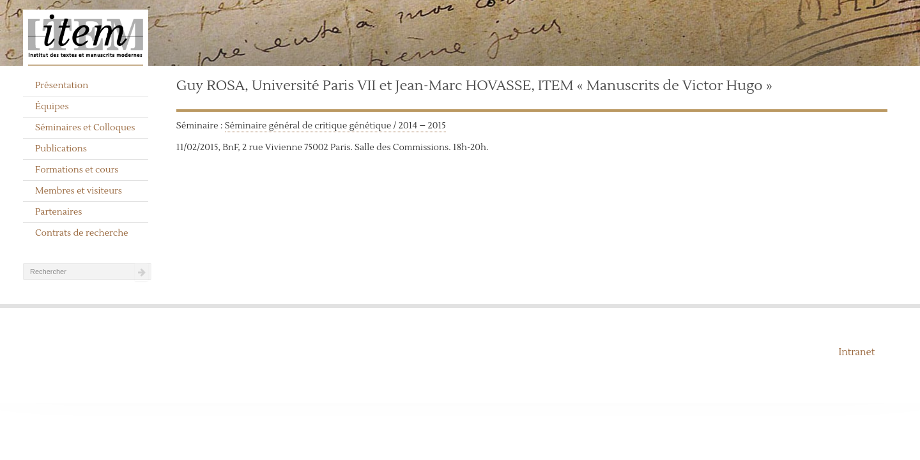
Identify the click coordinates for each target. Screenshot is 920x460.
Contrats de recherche (81, 233)
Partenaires (58, 212)
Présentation (61, 85)
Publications (61, 149)
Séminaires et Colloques (85, 128)
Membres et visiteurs (78, 191)
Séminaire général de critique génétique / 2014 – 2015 (335, 126)
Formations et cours (76, 170)
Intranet (856, 352)
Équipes (52, 106)
